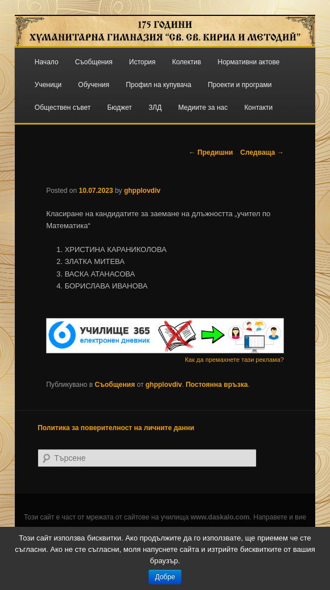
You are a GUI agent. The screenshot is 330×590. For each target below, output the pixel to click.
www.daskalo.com (220, 517)
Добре (165, 577)
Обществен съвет (63, 108)
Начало (47, 62)
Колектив (186, 62)
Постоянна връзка (216, 385)
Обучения (93, 85)
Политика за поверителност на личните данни (116, 428)
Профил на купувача (158, 85)
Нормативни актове (249, 62)
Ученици (48, 85)
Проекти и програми (239, 85)
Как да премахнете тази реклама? (234, 359)
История (142, 62)
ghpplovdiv (142, 191)
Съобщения (94, 62)
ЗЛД (155, 108)
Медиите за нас (203, 108)
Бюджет (119, 108)
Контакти (258, 108)
